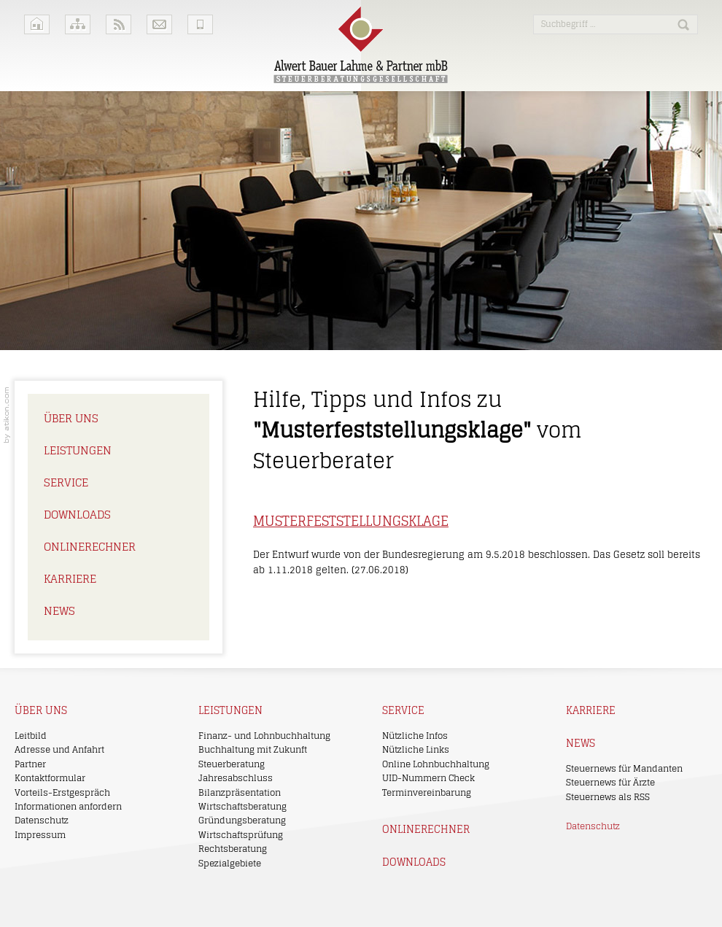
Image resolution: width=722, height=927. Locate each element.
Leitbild (31, 735)
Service (66, 482)
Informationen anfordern (68, 806)
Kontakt (159, 24)
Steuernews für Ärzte (610, 782)
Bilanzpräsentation (239, 792)
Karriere (70, 579)
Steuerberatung (231, 764)
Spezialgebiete (229, 863)
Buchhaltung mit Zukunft (252, 749)
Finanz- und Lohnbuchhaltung (264, 735)
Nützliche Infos (415, 735)
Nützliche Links (415, 749)
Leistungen (78, 450)
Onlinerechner (90, 546)
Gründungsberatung (242, 820)
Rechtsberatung (232, 848)
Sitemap (77, 24)
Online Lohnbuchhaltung (435, 764)
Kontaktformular (50, 778)
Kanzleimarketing (7, 415)
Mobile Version (200, 24)
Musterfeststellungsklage (351, 520)
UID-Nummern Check (428, 778)
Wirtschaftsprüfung (240, 834)
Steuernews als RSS (608, 796)
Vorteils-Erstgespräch (62, 792)
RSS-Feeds (118, 24)
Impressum (40, 834)
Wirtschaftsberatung (242, 806)
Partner (30, 764)
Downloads (77, 514)
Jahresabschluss (235, 778)
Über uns (71, 418)
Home (37, 24)
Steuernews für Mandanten (624, 768)
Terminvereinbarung (426, 792)
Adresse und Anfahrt (59, 749)
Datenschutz (42, 820)
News (59, 611)
